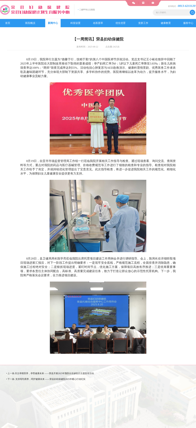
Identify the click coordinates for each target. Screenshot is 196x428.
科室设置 (75, 23)
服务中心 (188, 23)
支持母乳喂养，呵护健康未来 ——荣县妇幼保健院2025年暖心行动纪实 (50, 379)
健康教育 (166, 23)
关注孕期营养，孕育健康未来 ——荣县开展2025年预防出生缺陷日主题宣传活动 (54, 373)
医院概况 (30, 23)
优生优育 (121, 23)
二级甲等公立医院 (86, 10)
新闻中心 (53, 23)
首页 (7, 23)
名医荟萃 (98, 23)
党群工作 (143, 23)
